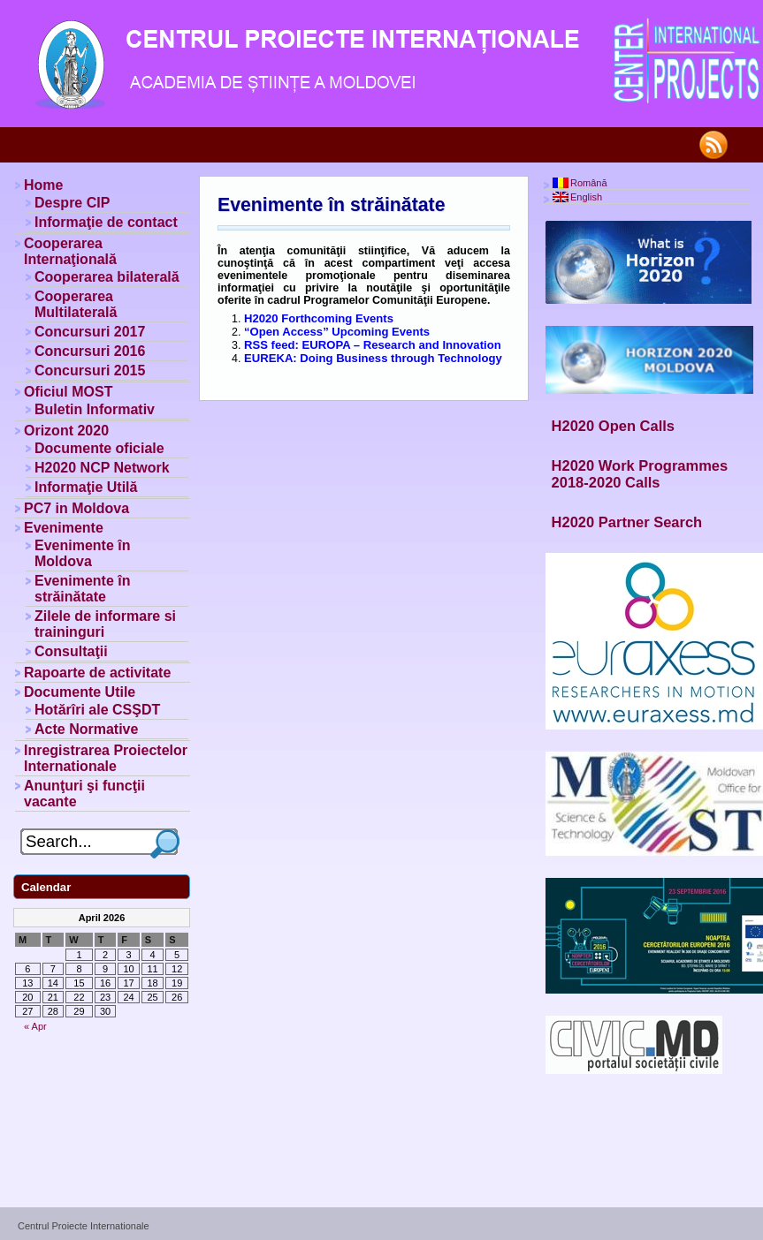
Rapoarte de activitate (97, 672)
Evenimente (63, 527)
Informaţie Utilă (85, 487)
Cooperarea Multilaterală (75, 304)
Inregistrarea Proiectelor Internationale (105, 758)
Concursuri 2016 (89, 351)
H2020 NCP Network (102, 467)
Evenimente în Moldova (82, 553)
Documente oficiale (99, 448)
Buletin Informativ (94, 409)
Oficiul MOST (68, 391)
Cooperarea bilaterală (106, 276)
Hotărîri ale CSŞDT (97, 709)
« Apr (35, 1026)
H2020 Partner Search (627, 522)
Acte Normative (86, 729)
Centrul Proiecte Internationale (83, 1226)
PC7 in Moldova (76, 508)
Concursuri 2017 (89, 331)
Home (43, 185)
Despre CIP (72, 202)
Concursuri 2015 (89, 370)
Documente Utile (79, 691)
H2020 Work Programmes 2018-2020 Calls (640, 473)
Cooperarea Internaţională (70, 251)
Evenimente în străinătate (331, 204)
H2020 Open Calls (613, 426)
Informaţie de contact (106, 222)
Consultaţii (71, 651)
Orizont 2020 (66, 430)
